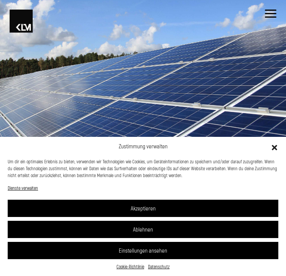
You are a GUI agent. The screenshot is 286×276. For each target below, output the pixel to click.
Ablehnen (143, 229)
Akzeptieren (143, 208)
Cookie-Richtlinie (130, 266)
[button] (274, 146)
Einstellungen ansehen (143, 250)
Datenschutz (159, 266)
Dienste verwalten (23, 188)
